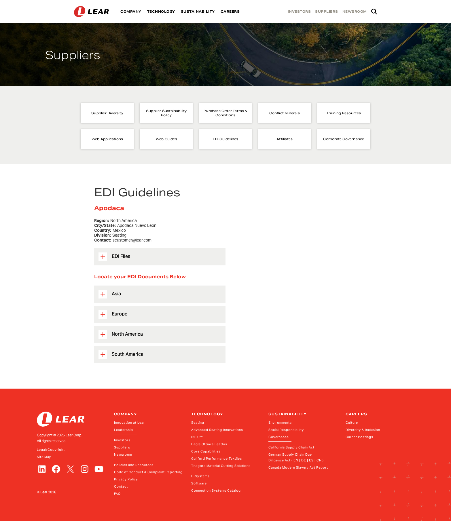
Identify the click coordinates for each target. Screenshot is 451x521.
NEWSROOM (354, 11)
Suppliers (122, 447)
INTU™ (197, 437)
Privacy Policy (126, 479)
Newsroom (123, 454)
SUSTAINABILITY (198, 11)
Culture (352, 423)
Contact (121, 486)
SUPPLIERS (326, 11)
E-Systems (200, 476)
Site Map (44, 457)
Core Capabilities (206, 451)
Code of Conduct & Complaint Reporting (148, 472)
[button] (160, 256)
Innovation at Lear (129, 423)
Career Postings (359, 437)
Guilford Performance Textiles (216, 459)
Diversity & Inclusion (363, 430)
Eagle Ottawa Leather (209, 444)
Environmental (280, 423)
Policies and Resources (134, 465)
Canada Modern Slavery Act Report (298, 467)
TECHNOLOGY (161, 11)
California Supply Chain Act (291, 447)
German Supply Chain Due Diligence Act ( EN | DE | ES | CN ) (296, 457)
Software (199, 483)
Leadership (123, 430)
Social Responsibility (286, 430)
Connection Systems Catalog (216, 490)
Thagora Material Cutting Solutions (221, 466)
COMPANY (130, 11)
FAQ (117, 494)
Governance (278, 437)
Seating (197, 423)
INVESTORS (299, 11)
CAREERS (230, 11)
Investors (122, 440)
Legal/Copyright (51, 450)
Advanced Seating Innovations (217, 430)
